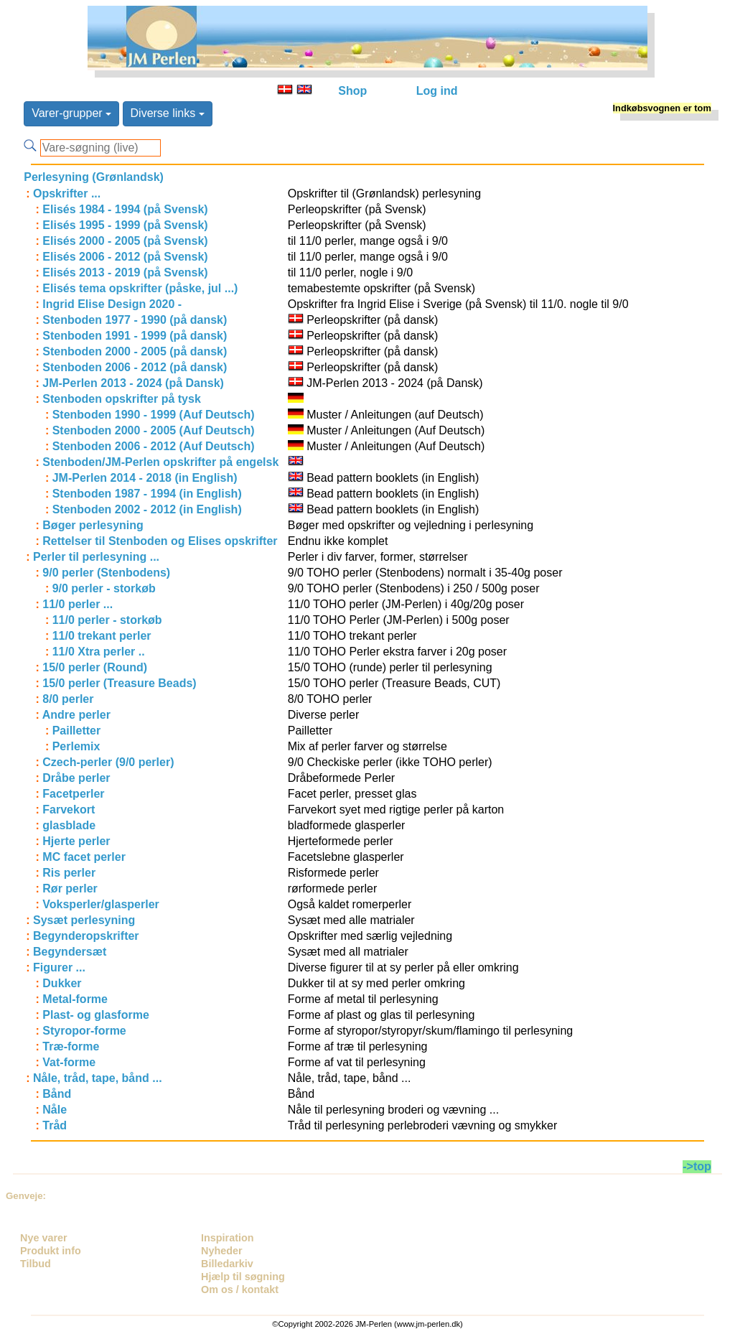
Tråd (54, 1125)
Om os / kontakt (239, 1289)
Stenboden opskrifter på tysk (121, 399)
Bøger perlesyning (92, 525)
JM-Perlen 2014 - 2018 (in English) (145, 478)
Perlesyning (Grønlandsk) (94, 177)
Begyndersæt (69, 952)
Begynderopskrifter (86, 936)
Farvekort (68, 809)
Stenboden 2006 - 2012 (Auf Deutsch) (153, 446)
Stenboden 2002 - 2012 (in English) (147, 509)
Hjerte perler (76, 841)
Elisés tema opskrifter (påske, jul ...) (140, 288)
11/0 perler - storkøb (107, 620)
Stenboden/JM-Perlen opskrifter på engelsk (160, 462)
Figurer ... (59, 967)
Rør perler (69, 888)
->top (697, 1166)
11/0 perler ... (77, 604)
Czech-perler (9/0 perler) (108, 762)
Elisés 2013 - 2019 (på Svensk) (124, 272)
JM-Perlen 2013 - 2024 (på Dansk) (133, 383)
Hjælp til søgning (243, 1276)
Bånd (56, 1094)
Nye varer (43, 1238)
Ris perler (68, 873)
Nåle (54, 1110)
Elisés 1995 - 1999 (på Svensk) (124, 225)
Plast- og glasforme (95, 1015)
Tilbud (35, 1263)
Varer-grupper (71, 113)
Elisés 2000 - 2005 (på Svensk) (124, 241)
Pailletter (76, 730)
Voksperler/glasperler (100, 904)
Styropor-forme (84, 1031)
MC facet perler (84, 857)
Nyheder (222, 1250)
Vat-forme (68, 1062)
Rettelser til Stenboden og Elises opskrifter (159, 541)
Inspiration (227, 1238)
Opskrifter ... (66, 193)
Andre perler (76, 715)
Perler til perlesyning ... (96, 557)
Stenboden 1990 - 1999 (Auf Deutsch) (153, 415)
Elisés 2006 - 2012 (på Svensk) (124, 257)
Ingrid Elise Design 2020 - (112, 304)
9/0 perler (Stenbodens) (106, 572)
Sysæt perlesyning (84, 920)
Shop (352, 91)
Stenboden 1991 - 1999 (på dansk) (134, 336)
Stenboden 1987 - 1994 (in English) (147, 494)
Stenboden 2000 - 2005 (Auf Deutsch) (153, 430)
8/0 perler (67, 699)
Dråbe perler (76, 778)
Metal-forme (75, 999)
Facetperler (73, 794)
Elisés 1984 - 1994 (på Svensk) (124, 209)
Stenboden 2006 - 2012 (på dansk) (134, 367)
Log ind (437, 91)
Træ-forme (70, 1046)
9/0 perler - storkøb (104, 588)
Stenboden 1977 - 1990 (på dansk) (134, 320)
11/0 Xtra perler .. (98, 651)
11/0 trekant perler (101, 636)
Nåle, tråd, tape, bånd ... (97, 1078)
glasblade (68, 825)
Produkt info (50, 1250)
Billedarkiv (227, 1263)
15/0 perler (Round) (94, 667)
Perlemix (76, 746)
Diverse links (168, 113)
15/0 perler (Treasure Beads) (119, 683)
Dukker (61, 983)
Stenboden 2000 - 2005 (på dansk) (134, 351)
